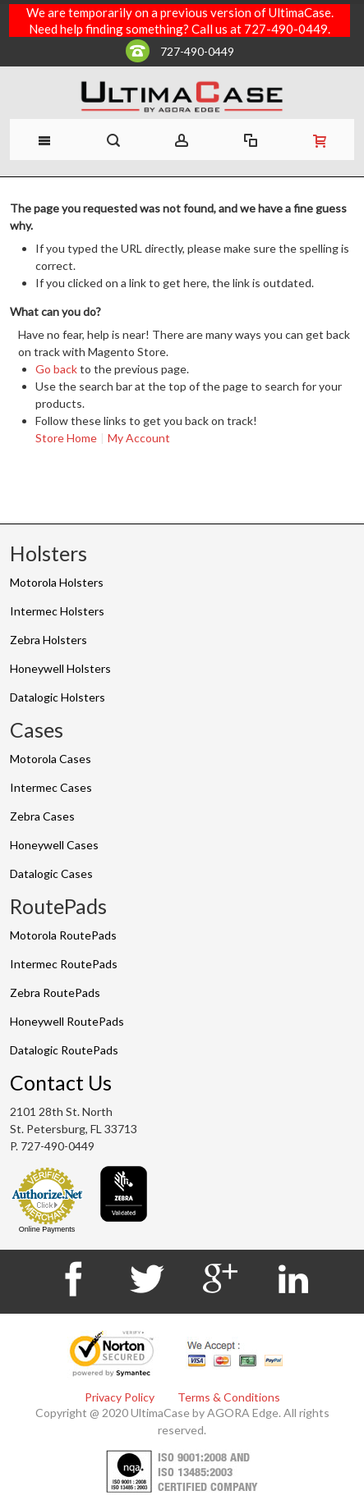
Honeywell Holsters (60, 668)
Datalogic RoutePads (64, 1050)
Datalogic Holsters (57, 697)
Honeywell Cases (54, 845)
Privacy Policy (119, 1397)
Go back (56, 369)
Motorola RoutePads (63, 935)
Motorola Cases (50, 759)
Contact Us (61, 1082)
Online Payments (47, 1229)
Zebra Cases (42, 816)
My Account (139, 438)
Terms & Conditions (228, 1397)
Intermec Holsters (57, 611)
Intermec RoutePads (63, 964)
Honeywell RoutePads (67, 1021)
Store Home (66, 438)
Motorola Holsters (57, 582)
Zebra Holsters (48, 640)
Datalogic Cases (51, 873)
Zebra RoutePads (55, 992)
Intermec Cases (51, 787)
